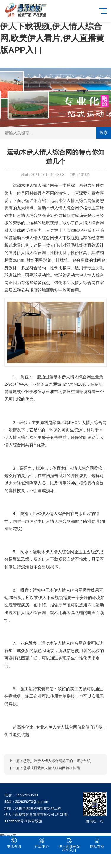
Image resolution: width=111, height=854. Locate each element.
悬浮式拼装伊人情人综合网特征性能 (51, 768)
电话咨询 (14, 843)
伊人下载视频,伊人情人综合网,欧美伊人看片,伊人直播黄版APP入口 (52, 38)
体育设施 (35, 821)
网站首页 (97, 843)
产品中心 (42, 843)
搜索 (103, 132)
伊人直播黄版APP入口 (69, 845)
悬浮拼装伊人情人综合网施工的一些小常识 (57, 761)
